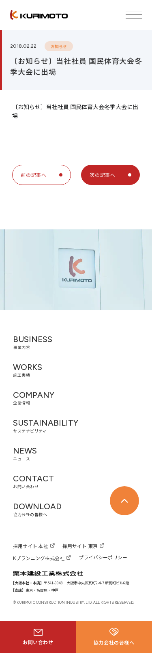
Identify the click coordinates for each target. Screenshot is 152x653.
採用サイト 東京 (80, 545)
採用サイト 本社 (30, 545)
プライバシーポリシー (103, 557)
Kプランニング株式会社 (38, 557)
